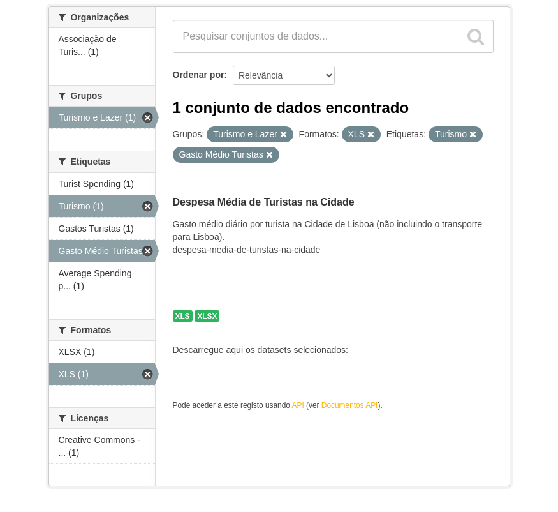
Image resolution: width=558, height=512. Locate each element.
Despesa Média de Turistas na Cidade (264, 202)
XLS (182, 316)
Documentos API (349, 405)
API (298, 405)
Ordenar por (198, 75)
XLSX (207, 316)
